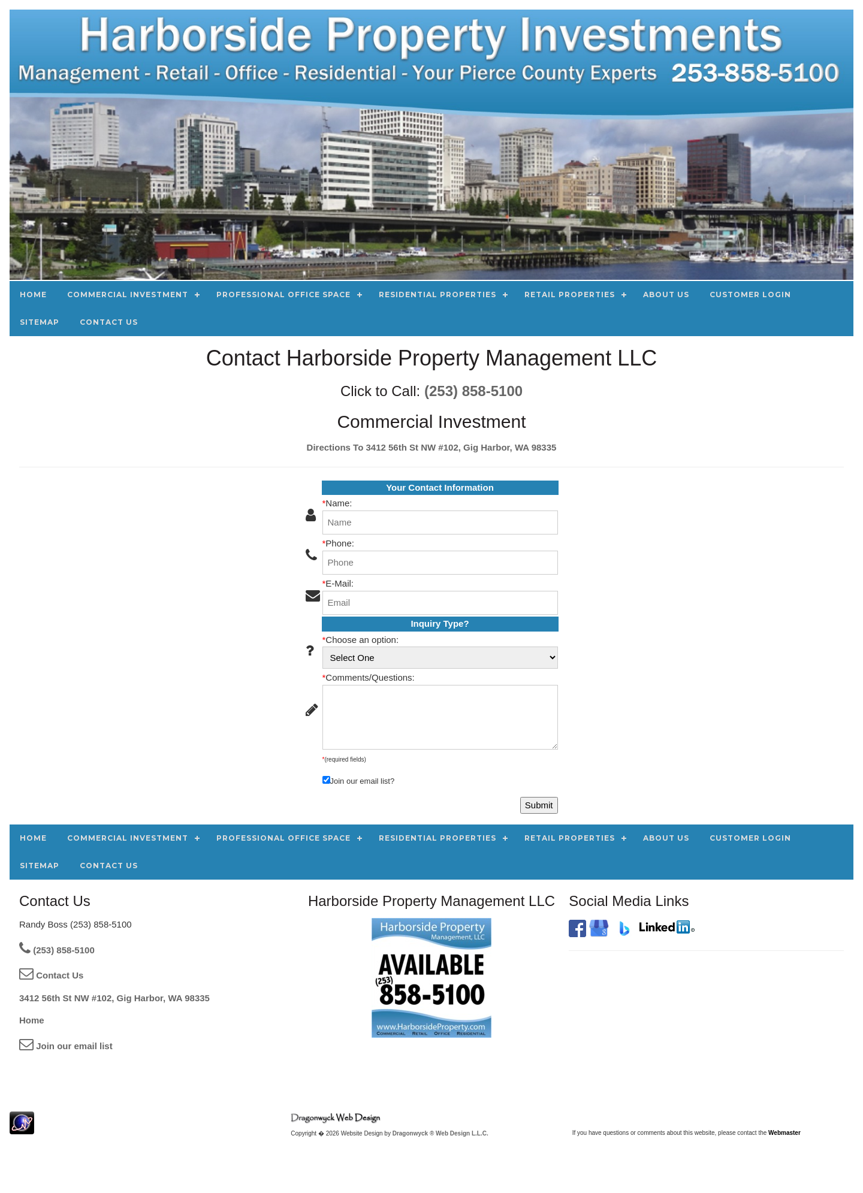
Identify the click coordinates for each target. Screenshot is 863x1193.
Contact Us (51, 975)
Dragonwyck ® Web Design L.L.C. (440, 1133)
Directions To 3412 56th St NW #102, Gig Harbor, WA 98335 (432, 447)
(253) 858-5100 (473, 391)
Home (31, 1020)
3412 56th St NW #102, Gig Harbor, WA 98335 (114, 998)
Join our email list (66, 1046)
